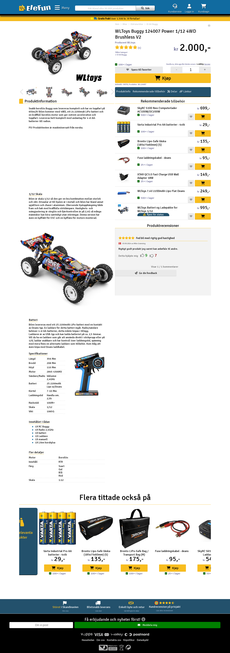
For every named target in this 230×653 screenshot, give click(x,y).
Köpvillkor (129, 641)
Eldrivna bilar (136, 25)
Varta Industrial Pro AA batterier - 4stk (161, 124)
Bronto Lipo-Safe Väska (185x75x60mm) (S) (151, 142)
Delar (166, 91)
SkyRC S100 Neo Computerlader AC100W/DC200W (157, 109)
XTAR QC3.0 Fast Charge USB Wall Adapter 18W (158, 176)
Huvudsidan (88, 641)
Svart (66, 466)
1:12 (65, 480)
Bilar (125, 25)
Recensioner (201, 101)
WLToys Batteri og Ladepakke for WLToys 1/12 (157, 209)
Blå (65, 472)
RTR (65, 461)
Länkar (177, 91)
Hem (117, 25)
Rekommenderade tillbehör (145, 91)
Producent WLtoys (125, 42)
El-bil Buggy (150, 25)
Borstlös (67, 457)
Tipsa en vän (202, 91)
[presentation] (22, 92)
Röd (65, 475)
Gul (65, 469)
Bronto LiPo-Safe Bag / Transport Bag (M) (134, 552)
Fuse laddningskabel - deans (154, 158)
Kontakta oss (114, 641)
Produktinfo (122, 91)
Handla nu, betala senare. (188, 64)
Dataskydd (142, 641)
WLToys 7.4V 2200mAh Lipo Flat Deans (161, 191)
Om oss (100, 641)
